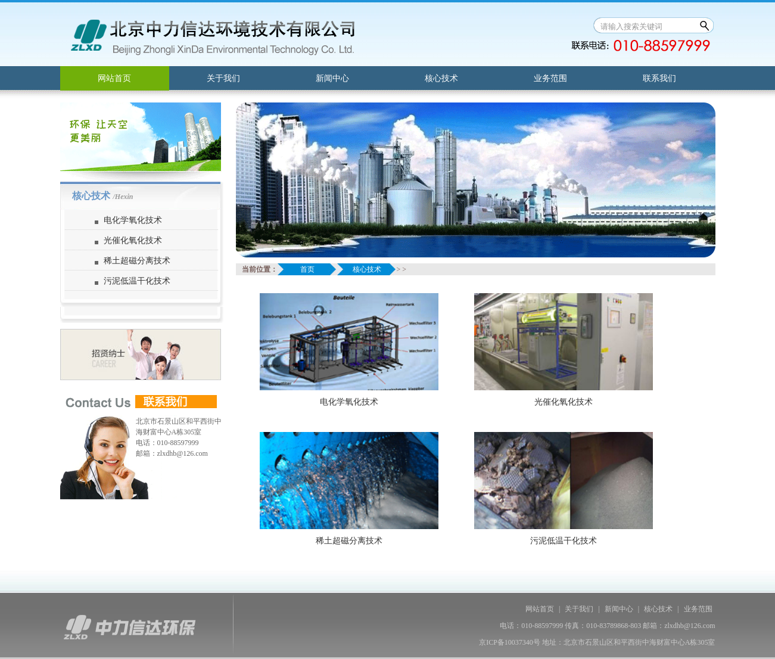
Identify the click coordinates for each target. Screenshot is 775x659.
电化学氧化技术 (133, 220)
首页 (307, 269)
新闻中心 (332, 78)
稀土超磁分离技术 (137, 260)
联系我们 (659, 78)
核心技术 (441, 78)
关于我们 (223, 78)
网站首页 (114, 78)
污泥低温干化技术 (137, 280)
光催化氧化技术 (133, 240)
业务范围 (550, 78)
